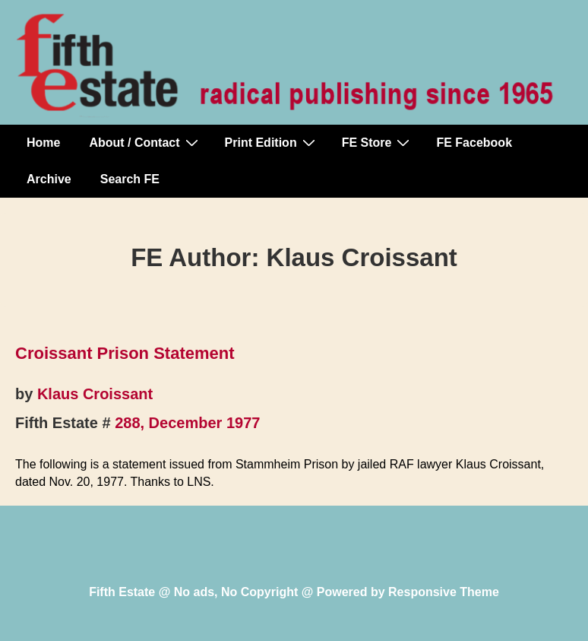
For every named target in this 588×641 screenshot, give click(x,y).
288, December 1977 (187, 422)
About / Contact (145, 142)
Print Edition (272, 142)
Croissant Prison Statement (125, 353)
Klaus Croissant (95, 394)
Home (43, 142)
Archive (49, 179)
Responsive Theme (443, 591)
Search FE (130, 179)
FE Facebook (474, 142)
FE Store (378, 142)
